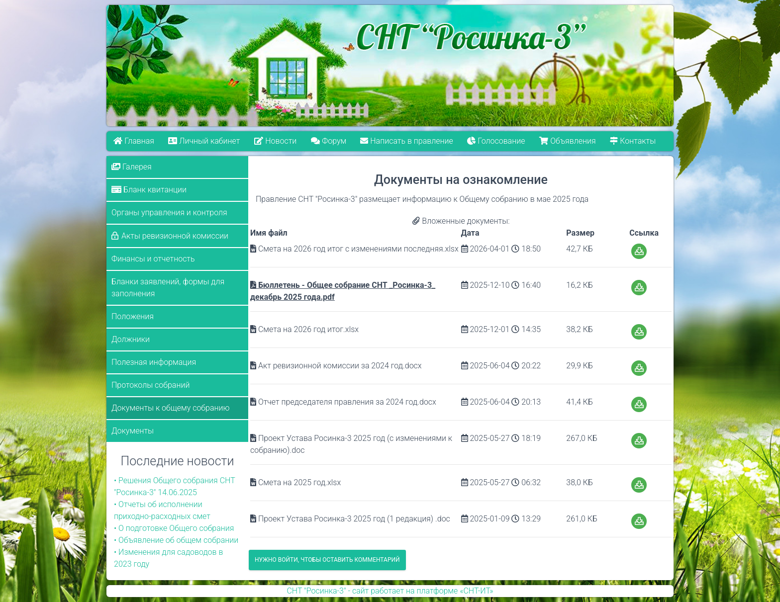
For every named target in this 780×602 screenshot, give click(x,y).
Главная (133, 141)
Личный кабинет (204, 141)
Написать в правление (407, 141)
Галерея (131, 167)
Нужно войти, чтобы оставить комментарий (327, 559)
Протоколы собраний (150, 385)
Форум (328, 141)
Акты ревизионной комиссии (174, 236)
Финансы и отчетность (153, 258)
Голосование (496, 141)
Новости (275, 141)
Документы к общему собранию (170, 408)
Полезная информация (153, 362)
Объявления (568, 141)
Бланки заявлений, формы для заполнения (167, 287)
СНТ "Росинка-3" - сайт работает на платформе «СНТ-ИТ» (390, 591)
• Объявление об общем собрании (176, 540)
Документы (132, 430)
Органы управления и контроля (169, 212)
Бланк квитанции (149, 189)
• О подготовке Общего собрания (174, 528)
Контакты (633, 141)
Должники (130, 339)
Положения (132, 316)
